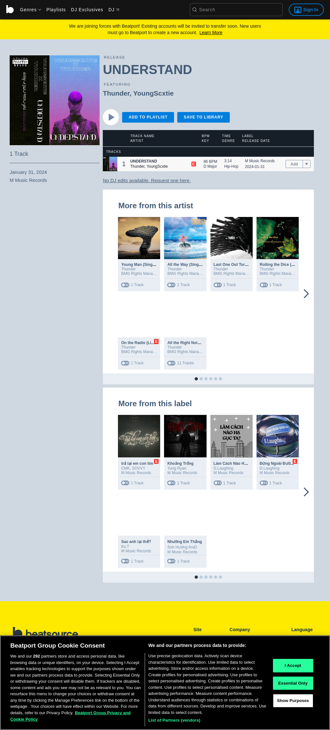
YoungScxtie (153, 93)
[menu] (28, 9)
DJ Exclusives (87, 9)
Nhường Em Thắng (184, 541)
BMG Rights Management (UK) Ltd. (151, 273)
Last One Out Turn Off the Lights (244, 264)
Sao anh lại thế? (136, 541)
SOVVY (138, 468)
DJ (113, 9)
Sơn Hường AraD (182, 547)
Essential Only (292, 685)
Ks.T (125, 546)
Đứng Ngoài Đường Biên (282, 463)
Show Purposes (293, 703)
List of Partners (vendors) (174, 723)
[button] (110, 164)
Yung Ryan (176, 468)
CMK (125, 468)
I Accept (293, 668)
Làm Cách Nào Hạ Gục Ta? (238, 463)
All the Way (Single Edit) (189, 264)
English (297, 637)
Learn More (211, 32)
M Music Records (260, 161)
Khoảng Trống (180, 463)
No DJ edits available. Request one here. (147, 180)
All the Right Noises (185, 343)
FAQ (233, 637)
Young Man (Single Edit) (143, 264)
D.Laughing (223, 468)
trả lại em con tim (137, 463)
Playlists (56, 9)
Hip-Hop (231, 166)
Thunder (116, 93)
